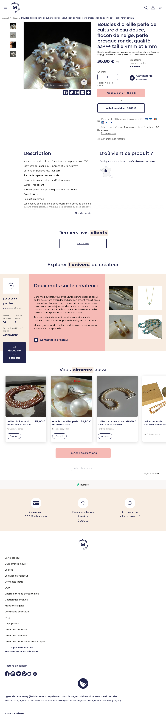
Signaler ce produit (152, 459)
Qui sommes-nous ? (16, 549)
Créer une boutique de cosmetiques (25, 627)
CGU (7, 573)
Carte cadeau (12, 543)
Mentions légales (14, 591)
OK (155, 709)
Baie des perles (138, 63)
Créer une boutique (16, 615)
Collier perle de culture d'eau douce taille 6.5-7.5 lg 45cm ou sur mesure (111, 409)
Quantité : (102, 71)
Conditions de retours (113, 138)
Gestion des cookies (16, 585)
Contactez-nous (14, 567)
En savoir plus (108, 133)
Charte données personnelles (22, 579)
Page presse (12, 609)
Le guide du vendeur (16, 561)
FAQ (7, 603)
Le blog (9, 555)
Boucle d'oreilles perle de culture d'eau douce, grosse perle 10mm (65, 409)
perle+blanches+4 (82, 454)
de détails (86, 199)
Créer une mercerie (16, 621)
